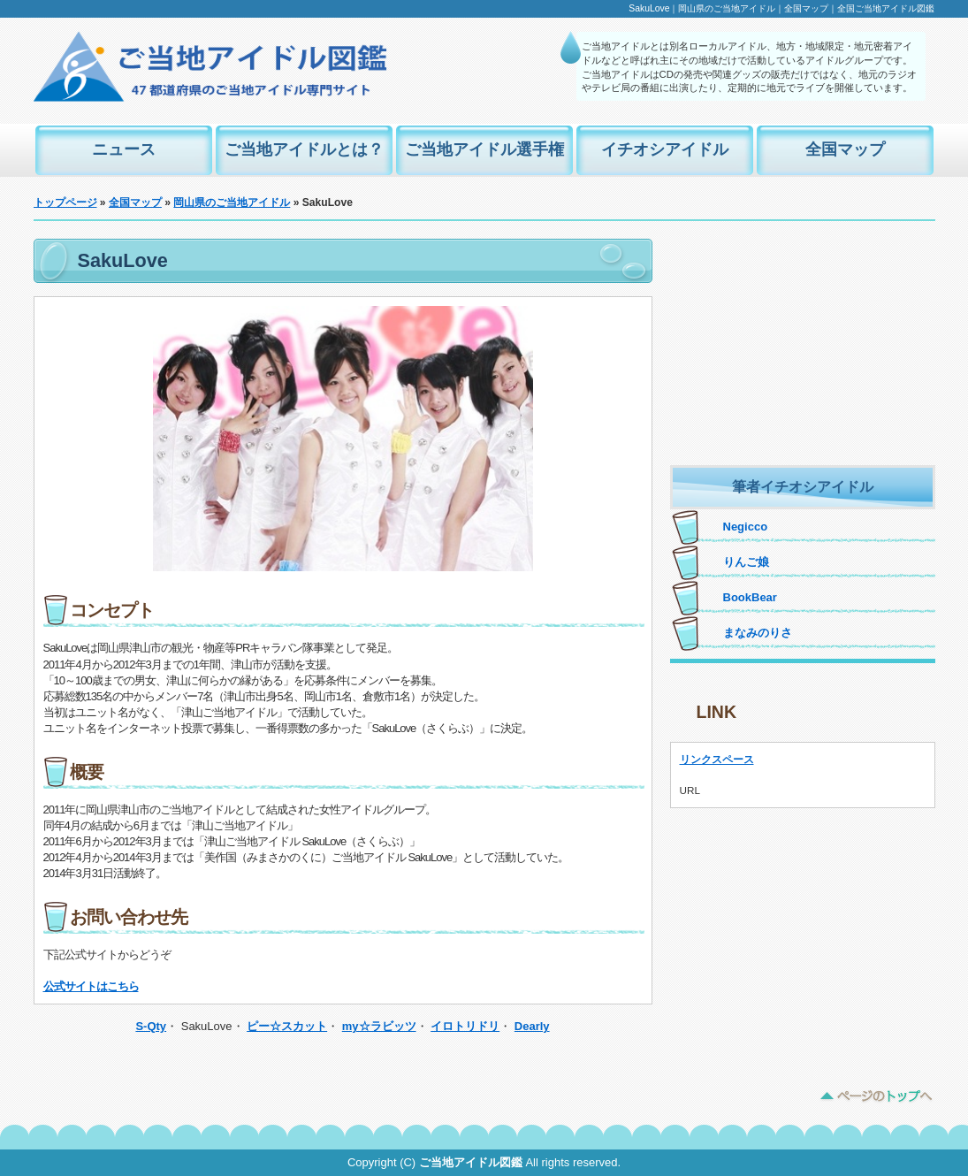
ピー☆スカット (287, 1026)
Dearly (532, 1026)
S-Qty (150, 1026)
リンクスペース (717, 759)
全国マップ (845, 149)
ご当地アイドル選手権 (484, 149)
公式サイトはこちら (91, 986)
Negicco (745, 526)
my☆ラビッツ (379, 1026)
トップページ (65, 202)
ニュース (124, 149)
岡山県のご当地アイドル (231, 202)
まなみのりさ (757, 632)
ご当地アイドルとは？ (304, 149)
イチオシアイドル (664, 149)
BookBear (750, 597)
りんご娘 (746, 562)
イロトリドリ (465, 1026)
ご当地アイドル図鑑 (470, 1162)
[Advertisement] (802, 349)
